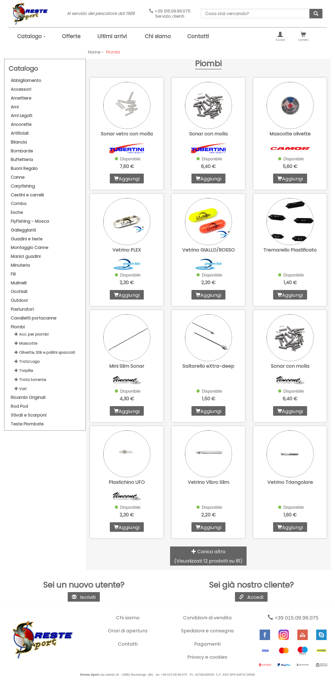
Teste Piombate (27, 424)
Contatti (198, 36)
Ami (15, 107)
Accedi (251, 597)
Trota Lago (27, 361)
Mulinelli (19, 283)
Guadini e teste (26, 239)
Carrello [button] (303, 37)
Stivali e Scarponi (28, 415)
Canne (17, 177)
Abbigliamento (26, 80)
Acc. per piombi (31, 334)
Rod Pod (19, 406)
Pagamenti (207, 644)
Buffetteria (22, 159)
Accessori (21, 89)
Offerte (71, 36)
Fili (13, 274)
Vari (20, 388)
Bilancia (19, 142)
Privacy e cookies (207, 657)
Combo (19, 203)
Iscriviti (84, 597)
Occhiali (19, 291)
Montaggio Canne (29, 247)
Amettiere (21, 98)
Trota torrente (30, 379)
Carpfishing (23, 186)
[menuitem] (31, 36)
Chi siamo (158, 36)
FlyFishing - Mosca (30, 221)
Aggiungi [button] (127, 178)
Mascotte (25, 343)
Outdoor (19, 300)
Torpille (23, 370)
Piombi (18, 327)
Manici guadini (25, 256)
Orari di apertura (127, 630)
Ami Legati (21, 115)
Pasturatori (22, 309)
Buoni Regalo (24, 168)
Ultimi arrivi (112, 36)
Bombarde (22, 151)
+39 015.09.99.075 (169, 13)
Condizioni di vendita (207, 617)
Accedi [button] (280, 37)
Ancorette (21, 124)
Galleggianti (23, 230)
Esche (17, 212)
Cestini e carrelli (27, 195)
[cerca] (315, 13)
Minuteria (20, 265)
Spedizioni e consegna (207, 630)
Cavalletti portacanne (33, 318)
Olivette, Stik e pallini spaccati (44, 352)
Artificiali (19, 133)
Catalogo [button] (31, 36)
